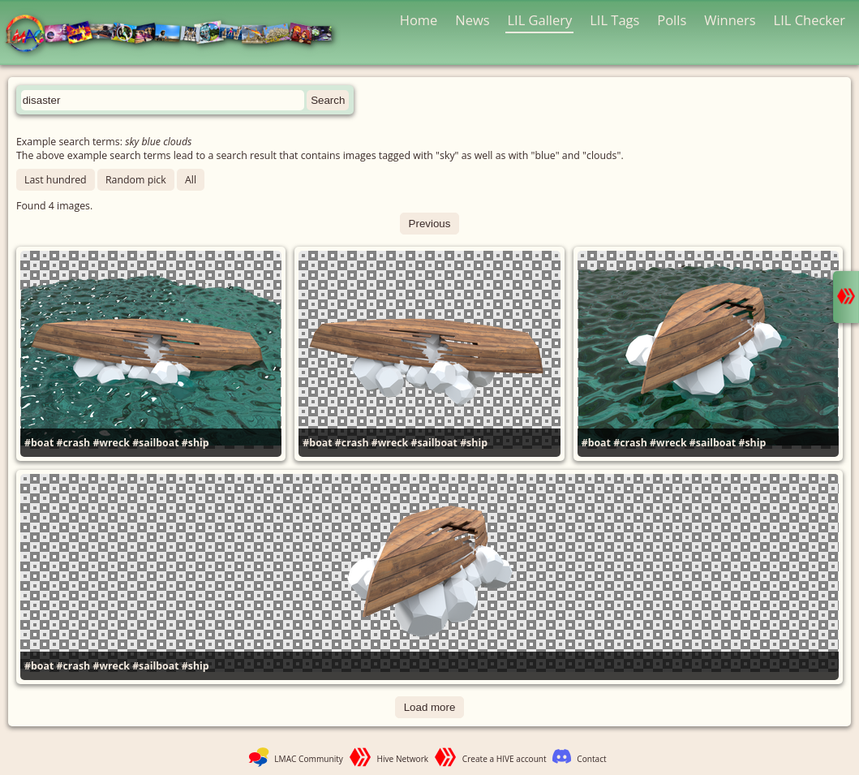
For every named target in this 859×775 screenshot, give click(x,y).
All (190, 180)
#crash (74, 443)
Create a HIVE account (504, 758)
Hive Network (403, 758)
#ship (195, 443)
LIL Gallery (539, 20)
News (472, 20)
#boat (39, 443)
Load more (430, 707)
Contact (591, 758)
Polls (671, 20)
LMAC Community (308, 758)
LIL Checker (809, 20)
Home (419, 20)
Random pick (135, 180)
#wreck (111, 443)
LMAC (176, 34)
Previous (430, 223)
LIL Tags (614, 20)
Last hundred (55, 180)
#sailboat (155, 443)
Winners (730, 20)
